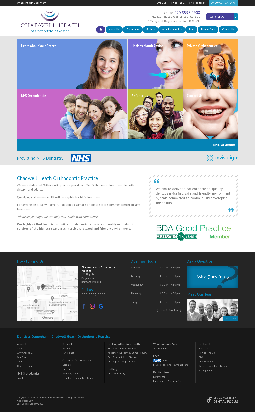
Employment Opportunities (168, 381)
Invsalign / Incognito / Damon (78, 377)
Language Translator (223, 2)
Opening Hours (25, 365)
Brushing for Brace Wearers (122, 348)
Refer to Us (159, 376)
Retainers (67, 348)
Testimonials (160, 348)
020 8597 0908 (187, 12)
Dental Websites (223, 397)
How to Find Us (178, 2)
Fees (191, 29)
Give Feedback (197, 2)
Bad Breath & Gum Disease (122, 357)
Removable (68, 344)
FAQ (201, 357)
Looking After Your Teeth (124, 344)
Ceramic (66, 364)
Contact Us (228, 29)
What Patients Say (172, 29)
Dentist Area (208, 29)
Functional (68, 352)
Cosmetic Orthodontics (76, 360)
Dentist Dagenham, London (213, 365)
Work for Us (224, 16)
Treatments (132, 29)
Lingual (66, 369)
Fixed (20, 377)
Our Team (22, 357)
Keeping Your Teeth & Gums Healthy (127, 352)
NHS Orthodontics (28, 373)
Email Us (161, 2)
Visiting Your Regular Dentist (123, 361)
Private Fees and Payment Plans (170, 364)
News (20, 348)
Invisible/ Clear (70, 373)
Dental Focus (225, 401)
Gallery (150, 29)
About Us (114, 29)
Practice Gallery (116, 373)
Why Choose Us (25, 352)
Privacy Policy (206, 370)
